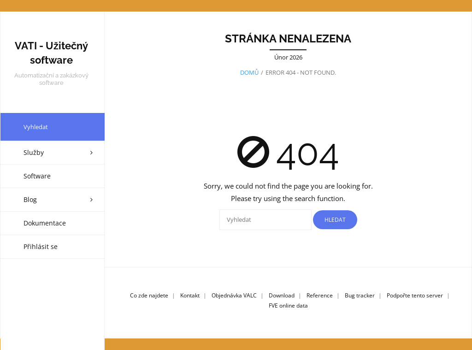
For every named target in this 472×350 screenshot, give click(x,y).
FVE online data (288, 305)
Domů (249, 72)
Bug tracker (360, 295)
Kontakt (190, 295)
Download (282, 295)
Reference (320, 295)
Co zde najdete (149, 295)
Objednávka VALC (234, 295)
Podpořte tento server (415, 295)
